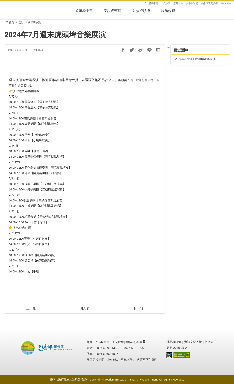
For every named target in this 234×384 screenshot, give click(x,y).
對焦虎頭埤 (154, 12)
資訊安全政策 (193, 341)
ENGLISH (226, 3)
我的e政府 (169, 355)
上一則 (31, 308)
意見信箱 (178, 3)
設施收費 (185, 12)
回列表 (85, 308)
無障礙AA (181, 355)
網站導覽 (153, 3)
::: (144, 3)
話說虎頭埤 (120, 12)
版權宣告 (211, 341)
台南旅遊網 (192, 3)
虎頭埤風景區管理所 (26, 10)
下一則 (138, 308)
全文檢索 (166, 3)
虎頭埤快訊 (86, 12)
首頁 (11, 22)
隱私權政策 (173, 341)
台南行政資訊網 (209, 3)
